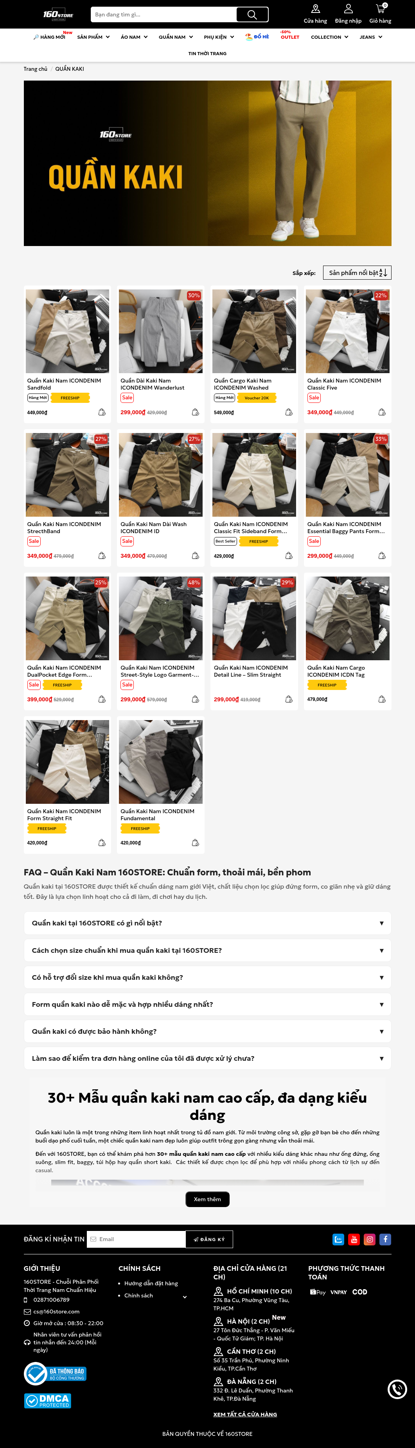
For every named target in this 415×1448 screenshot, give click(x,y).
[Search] (180, 14)
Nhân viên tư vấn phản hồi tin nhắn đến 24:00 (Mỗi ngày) (68, 1342)
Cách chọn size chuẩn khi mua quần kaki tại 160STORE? (127, 950)
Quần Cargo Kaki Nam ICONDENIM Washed (242, 384)
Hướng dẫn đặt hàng (151, 1283)
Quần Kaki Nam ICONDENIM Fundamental (157, 814)
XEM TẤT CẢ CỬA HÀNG (245, 1414)
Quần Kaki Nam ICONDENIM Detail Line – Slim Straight (251, 671)
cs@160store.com (57, 1311)
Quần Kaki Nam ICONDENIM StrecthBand (64, 527)
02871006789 (52, 1299)
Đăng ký (209, 1239)
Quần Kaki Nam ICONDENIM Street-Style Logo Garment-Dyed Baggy (157, 671)
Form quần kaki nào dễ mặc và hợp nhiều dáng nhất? (122, 1004)
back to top (397, 1416)
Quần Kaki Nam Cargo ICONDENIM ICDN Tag (336, 671)
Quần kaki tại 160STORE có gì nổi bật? (97, 922)
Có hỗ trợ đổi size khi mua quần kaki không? (107, 977)
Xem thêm (207, 1199)
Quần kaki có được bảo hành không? (94, 1031)
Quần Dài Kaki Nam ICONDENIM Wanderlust (152, 384)
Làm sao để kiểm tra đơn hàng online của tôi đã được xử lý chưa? (143, 1058)
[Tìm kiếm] (252, 14)
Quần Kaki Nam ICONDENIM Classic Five (344, 384)
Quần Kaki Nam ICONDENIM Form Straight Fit (64, 814)
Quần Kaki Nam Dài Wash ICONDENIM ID (153, 527)
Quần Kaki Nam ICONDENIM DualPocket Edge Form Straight (64, 671)
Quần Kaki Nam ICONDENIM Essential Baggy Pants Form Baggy (344, 527)
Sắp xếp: (304, 273)
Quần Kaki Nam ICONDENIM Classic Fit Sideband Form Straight (251, 527)
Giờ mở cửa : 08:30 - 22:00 (69, 1323)
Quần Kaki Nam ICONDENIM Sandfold (64, 384)
